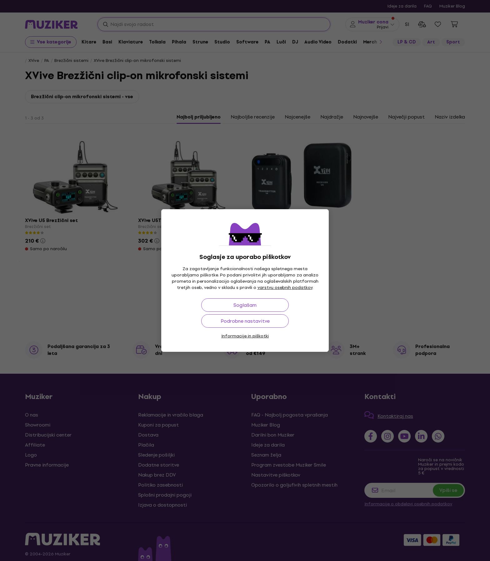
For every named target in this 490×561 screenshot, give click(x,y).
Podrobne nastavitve (245, 321)
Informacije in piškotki (245, 336)
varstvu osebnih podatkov (285, 287)
